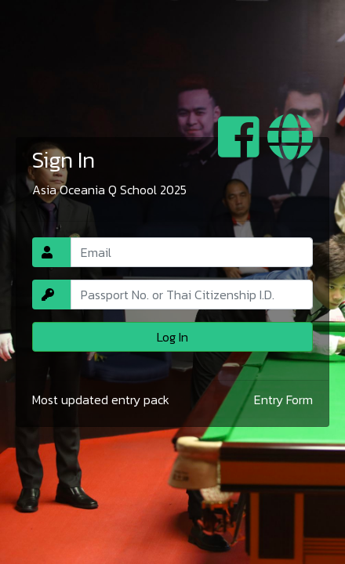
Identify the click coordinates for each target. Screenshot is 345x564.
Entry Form (283, 399)
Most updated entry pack (100, 399)
